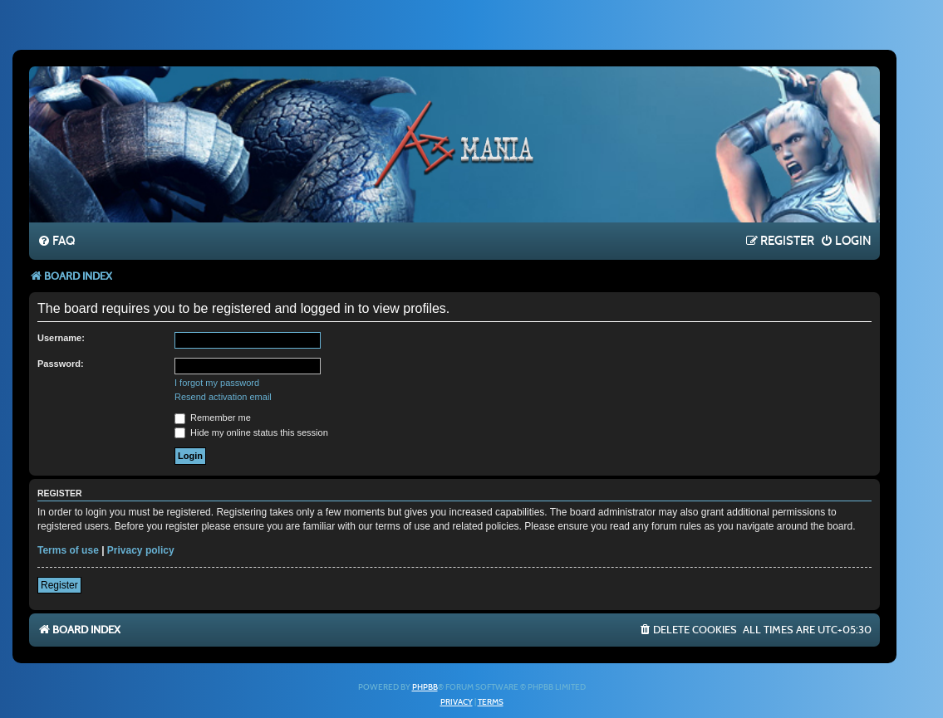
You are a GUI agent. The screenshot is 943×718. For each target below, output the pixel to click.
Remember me (212, 417)
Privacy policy (140, 550)
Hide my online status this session (251, 432)
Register (59, 585)
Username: (61, 338)
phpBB (425, 687)
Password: (60, 364)
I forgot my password (216, 383)
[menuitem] (56, 241)
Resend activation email (223, 397)
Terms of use (68, 550)
